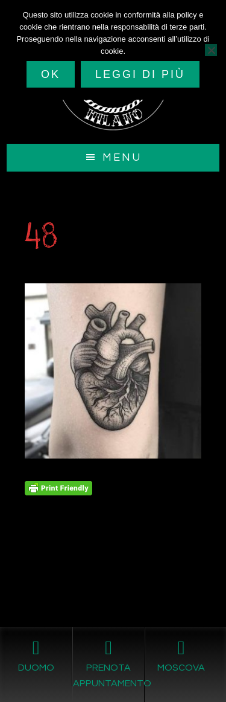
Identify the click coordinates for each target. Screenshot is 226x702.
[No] (211, 50)
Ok (50, 74)
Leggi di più (140, 74)
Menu (122, 157)
